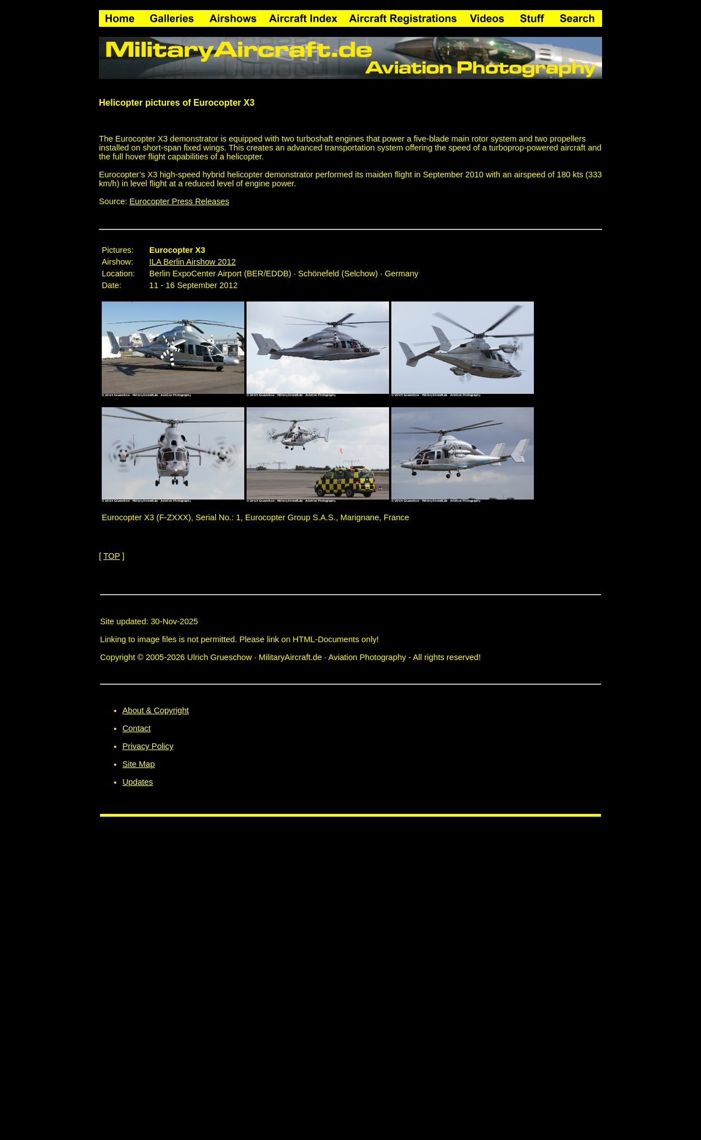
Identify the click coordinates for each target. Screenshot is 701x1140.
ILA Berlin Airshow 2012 (192, 261)
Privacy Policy (147, 746)
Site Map (138, 764)
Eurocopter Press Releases (179, 201)
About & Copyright (155, 710)
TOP (111, 556)
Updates (137, 782)
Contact (136, 728)
